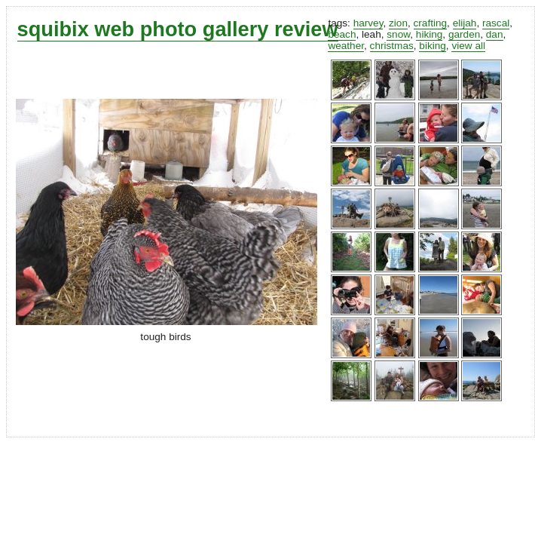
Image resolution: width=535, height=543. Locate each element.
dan (494, 34)
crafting (431, 23)
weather (346, 45)
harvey (368, 23)
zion (398, 23)
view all (468, 45)
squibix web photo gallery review (177, 29)
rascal (495, 23)
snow (398, 34)
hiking (429, 34)
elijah (465, 23)
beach (342, 34)
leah (371, 34)
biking (432, 45)
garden (464, 34)
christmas (392, 45)
